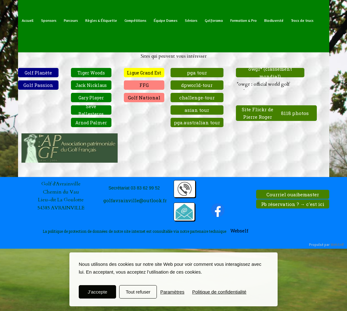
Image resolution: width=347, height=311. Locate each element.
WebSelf (337, 244)
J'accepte (97, 291)
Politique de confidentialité (219, 291)
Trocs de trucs (302, 20)
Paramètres (172, 291)
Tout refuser (138, 291)
